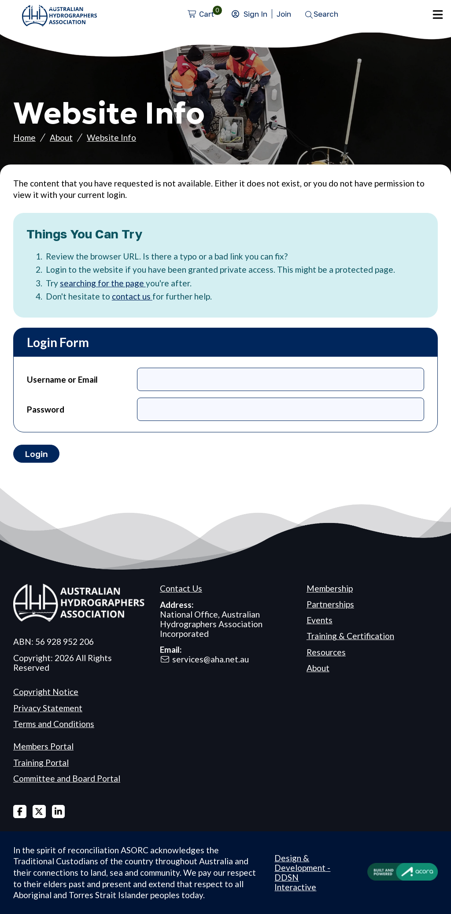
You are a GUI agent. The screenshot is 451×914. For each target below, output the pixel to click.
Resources (326, 652)
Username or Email (62, 379)
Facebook (19, 811)
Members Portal (43, 746)
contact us (132, 296)
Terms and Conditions (53, 724)
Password (45, 409)
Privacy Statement (47, 708)
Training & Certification (350, 636)
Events (320, 620)
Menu (438, 14)
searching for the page (103, 283)
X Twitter (39, 811)
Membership (330, 588)
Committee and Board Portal (66, 778)
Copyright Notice (45, 692)
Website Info (111, 137)
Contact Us (181, 588)
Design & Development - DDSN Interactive (302, 872)
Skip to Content (29, 5)
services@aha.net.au (210, 659)
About (61, 137)
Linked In (58, 811)
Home (24, 137)
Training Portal (41, 762)
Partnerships (330, 604)
